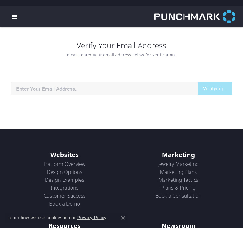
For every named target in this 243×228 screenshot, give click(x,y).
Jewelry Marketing (178, 164)
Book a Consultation (178, 195)
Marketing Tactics (178, 179)
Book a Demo (64, 203)
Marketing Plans (178, 171)
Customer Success (65, 195)
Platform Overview (65, 164)
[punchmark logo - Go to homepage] (198, 16)
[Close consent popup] (123, 218)
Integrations (65, 187)
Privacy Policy (91, 217)
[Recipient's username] (104, 88)
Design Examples (64, 179)
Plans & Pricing (178, 187)
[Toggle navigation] (14, 16)
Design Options (64, 171)
